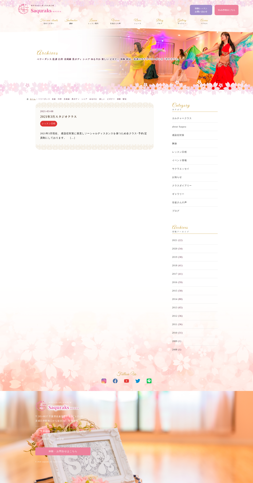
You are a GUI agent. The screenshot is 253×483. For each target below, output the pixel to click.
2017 (174, 274)
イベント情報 (179, 160)
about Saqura (179, 127)
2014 (174, 299)
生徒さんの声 (179, 202)
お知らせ (177, 177)
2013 (174, 307)
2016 (174, 282)
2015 (174, 291)
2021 (174, 240)
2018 (174, 265)
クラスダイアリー (182, 185)
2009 (174, 341)
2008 (174, 349)
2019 (174, 257)
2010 (174, 333)
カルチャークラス (182, 118)
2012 (174, 316)
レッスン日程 (49, 123)
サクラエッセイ (180, 169)
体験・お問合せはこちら (62, 451)
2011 (174, 324)
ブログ (176, 211)
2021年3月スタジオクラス (58, 116)
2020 (174, 248)
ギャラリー (178, 194)
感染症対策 (178, 135)
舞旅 (174, 143)
